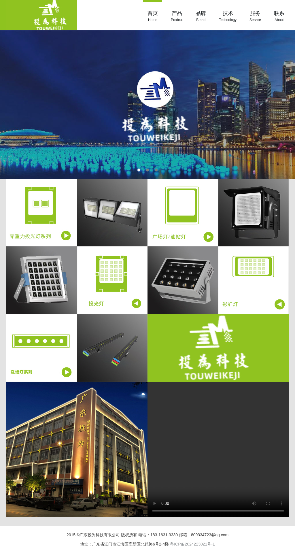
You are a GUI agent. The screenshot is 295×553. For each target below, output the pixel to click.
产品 (177, 16)
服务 (255, 16)
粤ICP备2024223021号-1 (192, 544)
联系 (279, 16)
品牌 (201, 16)
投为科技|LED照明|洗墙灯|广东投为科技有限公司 (41, 15)
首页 (153, 16)
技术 (228, 16)
